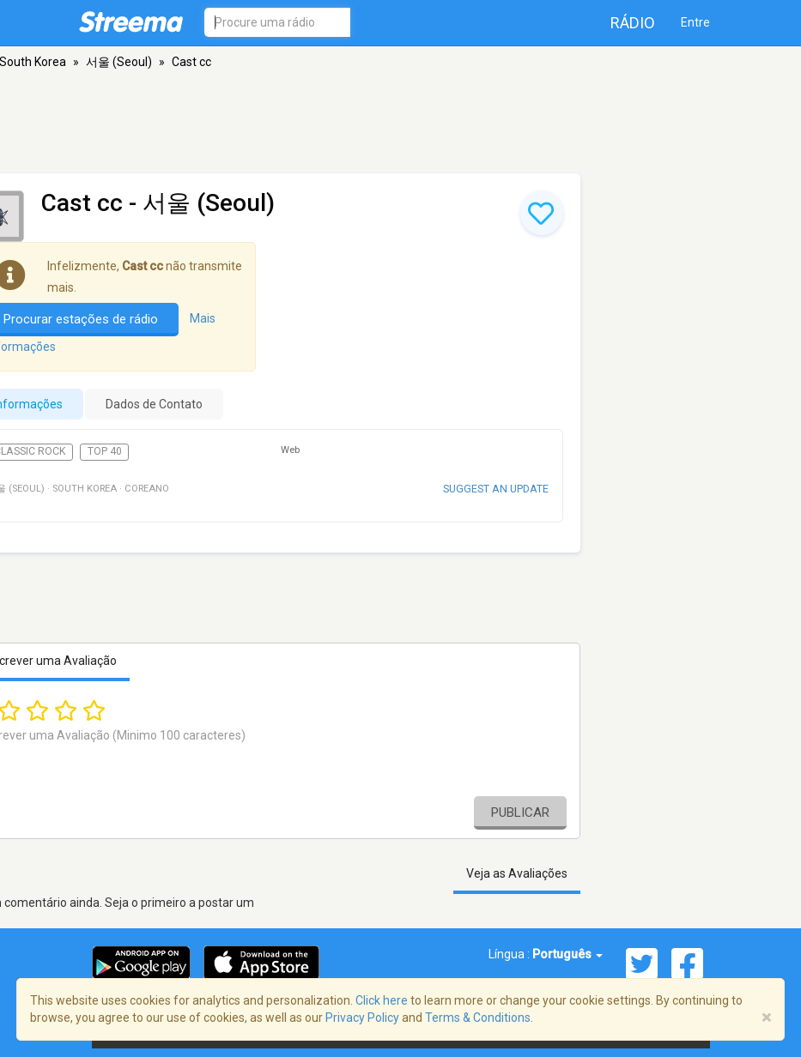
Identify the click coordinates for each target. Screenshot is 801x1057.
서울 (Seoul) (119, 62)
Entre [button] (695, 22)
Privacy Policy (362, 1017)
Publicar (520, 812)
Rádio (632, 23)
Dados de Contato (154, 404)
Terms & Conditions (478, 1017)
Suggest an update (496, 488)
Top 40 (105, 451)
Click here (381, 1000)
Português (567, 954)
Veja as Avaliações (516, 873)
